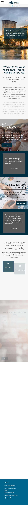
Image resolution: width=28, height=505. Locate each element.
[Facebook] (5, 498)
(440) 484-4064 (11, 485)
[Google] (11, 498)
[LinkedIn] (8, 498)
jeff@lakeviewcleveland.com (11, 495)
